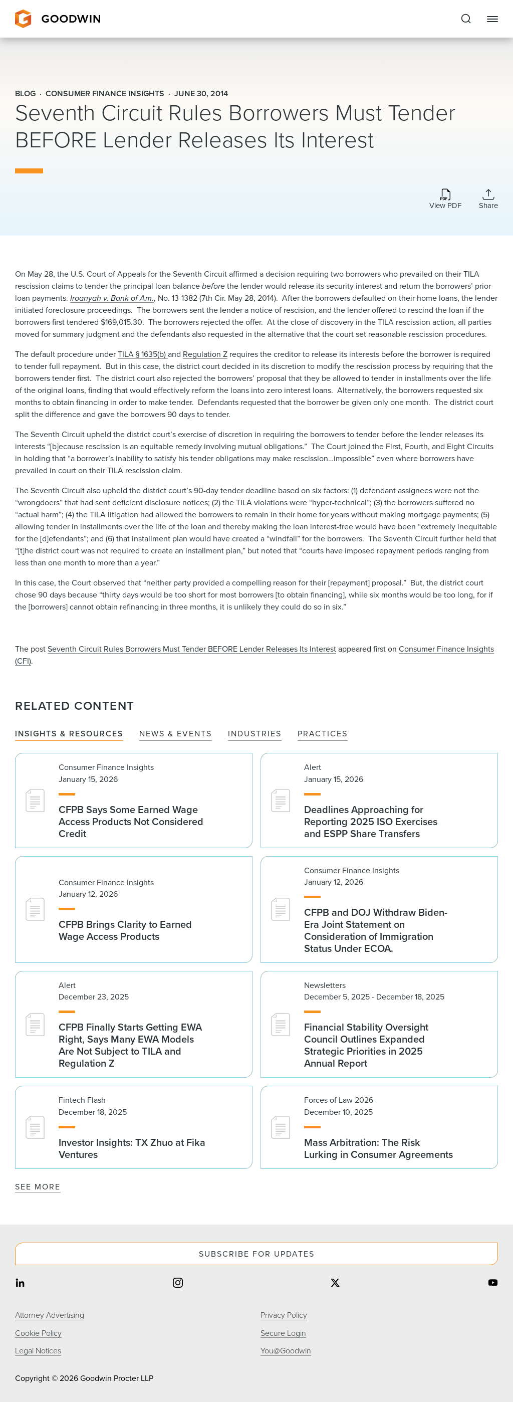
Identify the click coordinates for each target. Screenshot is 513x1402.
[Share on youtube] (493, 1284)
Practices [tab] (323, 734)
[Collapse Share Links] (488, 199)
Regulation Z (205, 354)
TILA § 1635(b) (143, 354)
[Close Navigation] (492, 19)
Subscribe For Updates (257, 1254)
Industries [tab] (255, 734)
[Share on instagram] (178, 1284)
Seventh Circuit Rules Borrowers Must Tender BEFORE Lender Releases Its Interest (192, 649)
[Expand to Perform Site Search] (466, 19)
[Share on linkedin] (20, 1284)
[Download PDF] (445, 199)
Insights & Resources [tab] (69, 734)
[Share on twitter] (335, 1284)
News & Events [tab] (175, 734)
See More (38, 1186)
